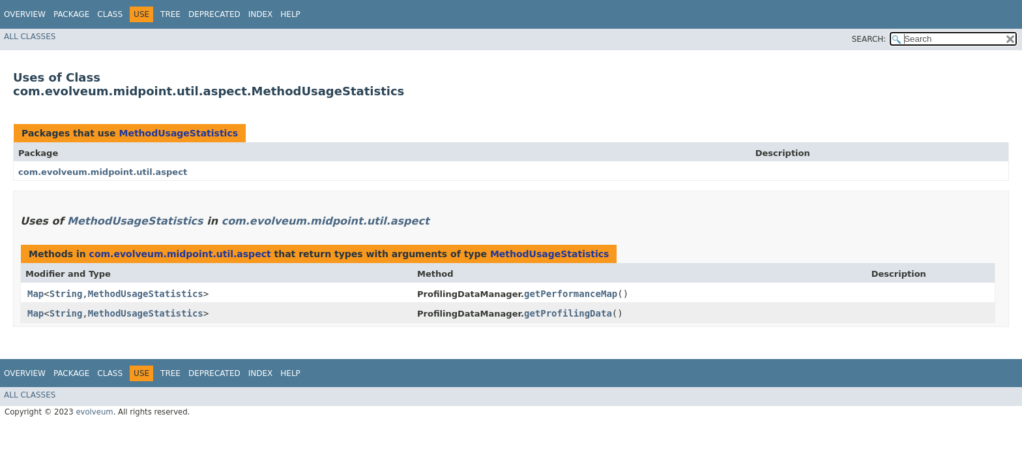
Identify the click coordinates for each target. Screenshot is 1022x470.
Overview (25, 14)
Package (71, 14)
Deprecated (214, 14)
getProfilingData (568, 313)
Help (290, 14)
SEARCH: (869, 39)
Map (35, 294)
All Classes (29, 36)
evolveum (94, 411)
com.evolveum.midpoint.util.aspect (102, 172)
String (66, 294)
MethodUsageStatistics (178, 133)
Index (260, 14)
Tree (170, 14)
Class (110, 14)
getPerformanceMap (570, 294)
